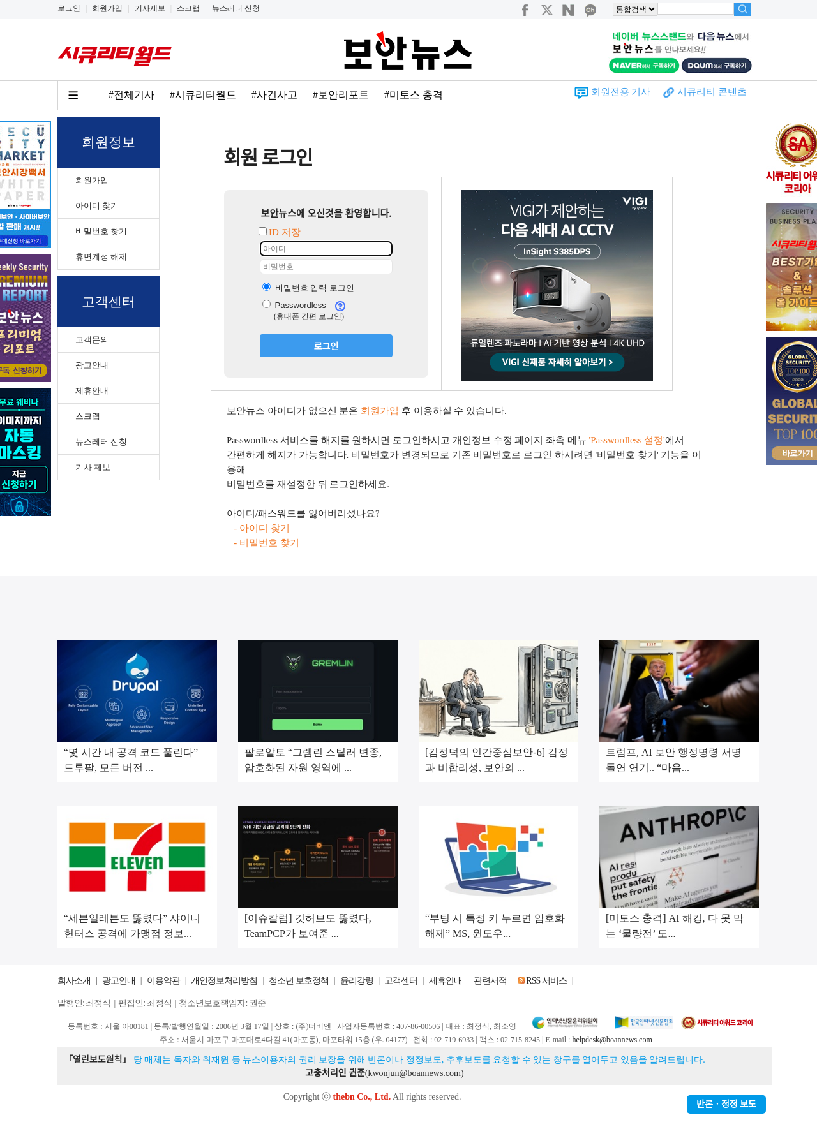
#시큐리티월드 (203, 94)
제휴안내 (92, 390)
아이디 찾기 (97, 205)
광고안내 (92, 365)
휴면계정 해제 (101, 257)
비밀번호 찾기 (101, 231)
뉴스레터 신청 (236, 8)
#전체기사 (131, 94)
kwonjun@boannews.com (414, 1073)
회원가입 (107, 8)
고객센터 (400, 980)
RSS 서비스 (546, 980)
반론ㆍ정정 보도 (726, 1104)
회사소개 (74, 980)
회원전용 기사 (621, 92)
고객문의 (92, 339)
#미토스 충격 (413, 94)
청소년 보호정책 (299, 980)
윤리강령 (356, 980)
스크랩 (188, 8)
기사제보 (150, 8)
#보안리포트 (341, 94)
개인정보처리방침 (224, 980)
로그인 (68, 8)
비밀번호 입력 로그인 (308, 288)
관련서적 (490, 980)
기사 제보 (92, 467)
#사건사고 (274, 94)
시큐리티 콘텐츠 (712, 92)
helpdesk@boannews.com (612, 1039)
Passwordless (294, 305)
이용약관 (163, 980)
